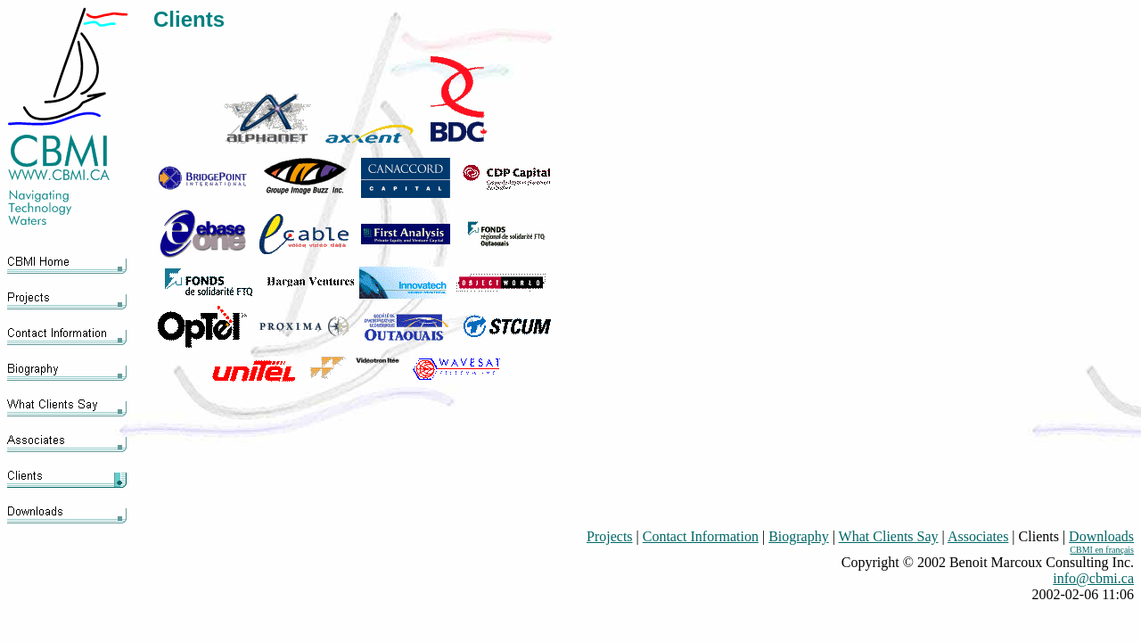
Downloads (1101, 536)
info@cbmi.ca (1093, 578)
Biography (798, 536)
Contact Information (701, 536)
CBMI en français (1102, 550)
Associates (978, 536)
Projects (610, 536)
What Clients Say (889, 536)
